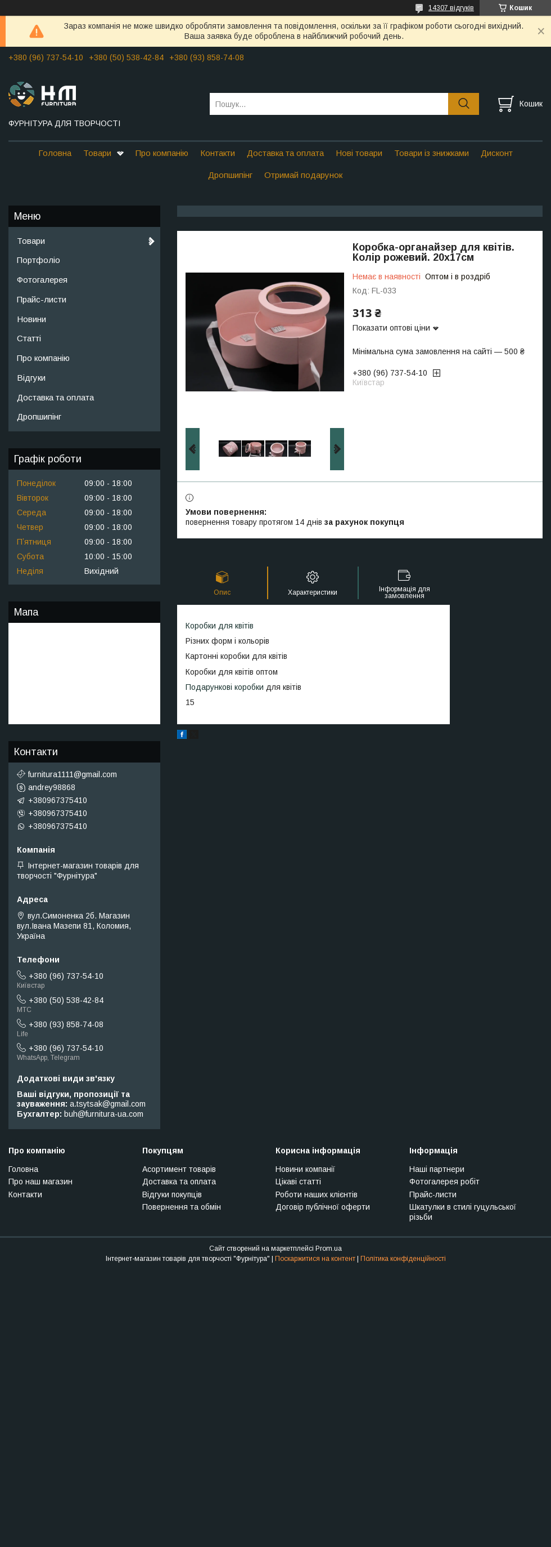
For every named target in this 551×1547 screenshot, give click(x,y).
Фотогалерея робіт (444, 1181)
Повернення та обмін (181, 1206)
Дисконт (497, 153)
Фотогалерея (42, 279)
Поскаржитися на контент (315, 1259)
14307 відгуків (451, 8)
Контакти (217, 153)
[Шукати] (463, 104)
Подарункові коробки (225, 687)
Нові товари (359, 153)
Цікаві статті (298, 1181)
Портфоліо (38, 260)
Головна (54, 153)
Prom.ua (328, 1248)
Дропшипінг (230, 175)
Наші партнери (436, 1169)
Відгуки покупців (172, 1194)
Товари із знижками (431, 153)
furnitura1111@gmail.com (72, 774)
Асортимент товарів (179, 1169)
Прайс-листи (41, 299)
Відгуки (31, 377)
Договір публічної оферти (323, 1206)
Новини (31, 319)
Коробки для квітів (220, 625)
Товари (97, 153)
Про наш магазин (40, 1181)
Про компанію (162, 153)
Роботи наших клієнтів (317, 1194)
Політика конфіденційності (403, 1259)
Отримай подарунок (303, 175)
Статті (29, 338)
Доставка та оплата (285, 153)
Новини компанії (305, 1169)
